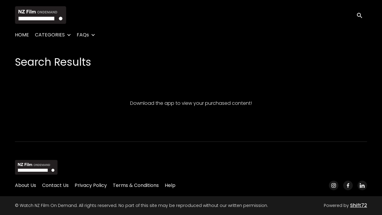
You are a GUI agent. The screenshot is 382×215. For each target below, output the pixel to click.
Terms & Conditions (136, 185)
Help (170, 185)
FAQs (83, 34)
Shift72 (358, 205)
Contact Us (55, 185)
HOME (22, 34)
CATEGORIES (50, 34)
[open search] (361, 14)
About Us (25, 185)
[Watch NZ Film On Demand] (36, 167)
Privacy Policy (91, 185)
